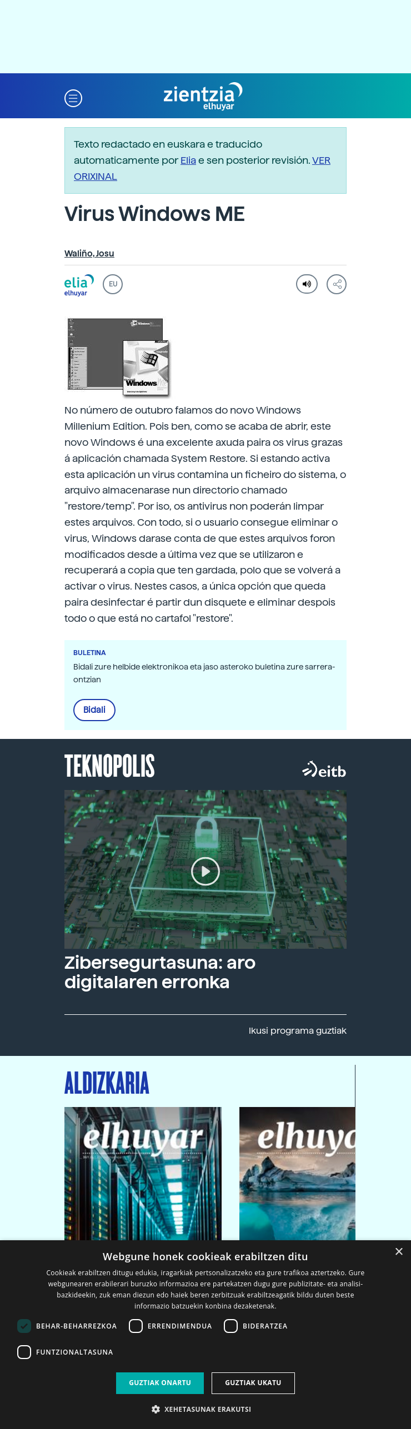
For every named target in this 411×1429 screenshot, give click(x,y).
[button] (73, 97)
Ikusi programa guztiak (298, 1030)
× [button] (398, 1252)
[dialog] (205, 1334)
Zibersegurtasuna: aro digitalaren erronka (159, 972)
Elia (188, 160)
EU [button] (113, 284)
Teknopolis (109, 764)
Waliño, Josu (89, 254)
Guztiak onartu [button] (160, 1382)
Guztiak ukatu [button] (253, 1382)
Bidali (94, 710)
